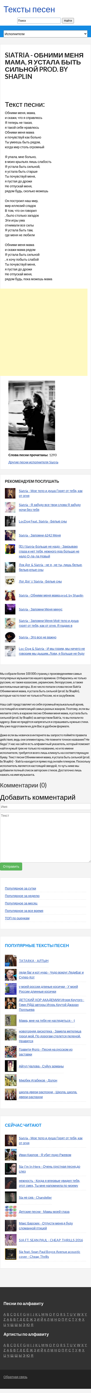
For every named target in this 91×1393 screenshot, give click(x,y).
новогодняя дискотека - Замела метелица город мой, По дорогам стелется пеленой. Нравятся (50, 1036)
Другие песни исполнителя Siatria (33, 462)
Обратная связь (15, 1377)
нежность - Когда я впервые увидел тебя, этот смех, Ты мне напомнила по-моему (49, 1183)
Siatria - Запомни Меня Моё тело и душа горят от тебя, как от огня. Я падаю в (49, 623)
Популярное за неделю (22, 896)
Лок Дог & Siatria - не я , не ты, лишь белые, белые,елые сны (50, 567)
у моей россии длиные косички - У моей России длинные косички (48, 989)
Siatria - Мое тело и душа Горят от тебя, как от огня (51, 493)
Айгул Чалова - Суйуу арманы (41, 1066)
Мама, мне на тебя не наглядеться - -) (47, 1020)
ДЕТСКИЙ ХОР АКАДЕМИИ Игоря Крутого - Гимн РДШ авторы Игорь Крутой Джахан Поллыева (51, 1005)
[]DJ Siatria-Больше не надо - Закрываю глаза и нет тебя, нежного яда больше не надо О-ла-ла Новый (49, 551)
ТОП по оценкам (17, 918)
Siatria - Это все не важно (37, 637)
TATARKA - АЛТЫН (34, 961)
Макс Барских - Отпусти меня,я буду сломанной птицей (46, 1225)
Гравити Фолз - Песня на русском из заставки (46, 1051)
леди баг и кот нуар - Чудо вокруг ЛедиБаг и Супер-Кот (51, 974)
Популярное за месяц (21, 903)
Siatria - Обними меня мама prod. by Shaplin (51, 595)
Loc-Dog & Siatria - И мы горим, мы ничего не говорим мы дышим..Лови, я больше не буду (52, 651)
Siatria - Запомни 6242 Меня (40, 535)
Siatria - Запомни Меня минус (41, 609)
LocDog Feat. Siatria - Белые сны (43, 521)
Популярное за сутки (20, 888)
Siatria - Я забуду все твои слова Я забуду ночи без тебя (50, 507)
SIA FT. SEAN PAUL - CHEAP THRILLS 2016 (51, 1240)
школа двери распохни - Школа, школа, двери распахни (48, 1094)
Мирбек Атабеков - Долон (38, 1080)
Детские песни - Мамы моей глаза (44, 1212)
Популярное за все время (24, 911)
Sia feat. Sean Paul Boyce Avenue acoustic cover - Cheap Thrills (49, 1254)
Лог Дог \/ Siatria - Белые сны (40, 581)
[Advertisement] (44, 332)
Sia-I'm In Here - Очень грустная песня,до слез (49, 1168)
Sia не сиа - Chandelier (35, 1197)
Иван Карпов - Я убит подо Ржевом (45, 1155)
